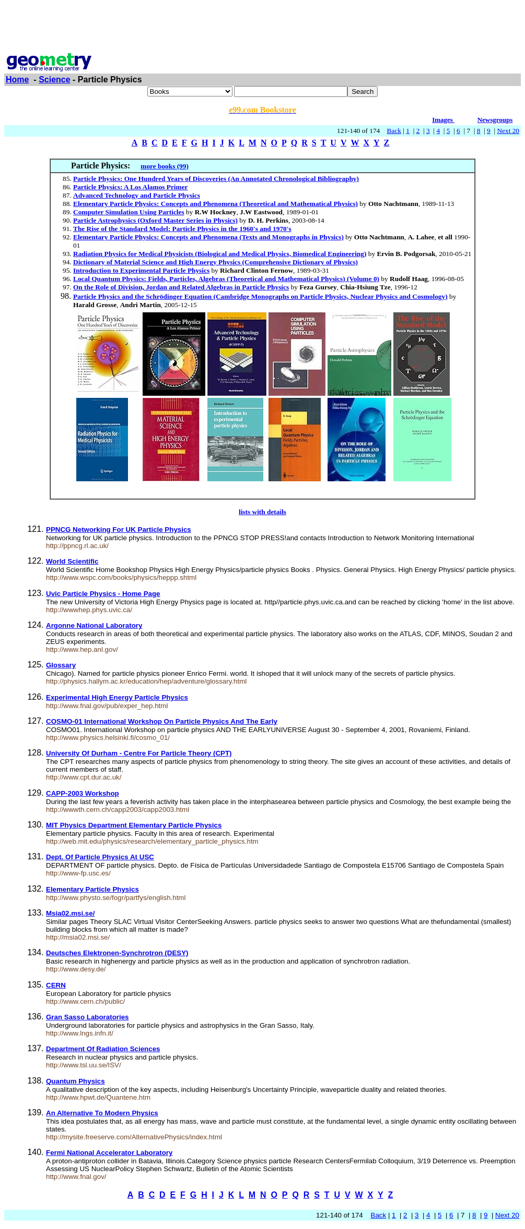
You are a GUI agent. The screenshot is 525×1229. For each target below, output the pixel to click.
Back (394, 131)
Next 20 (508, 131)
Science (54, 79)
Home (17, 79)
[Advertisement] (263, 27)
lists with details (262, 512)
